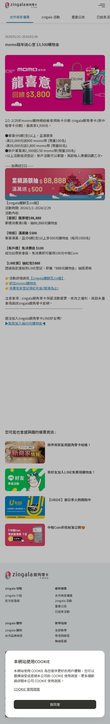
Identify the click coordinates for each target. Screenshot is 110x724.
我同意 (55, 704)
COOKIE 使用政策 (27, 689)
